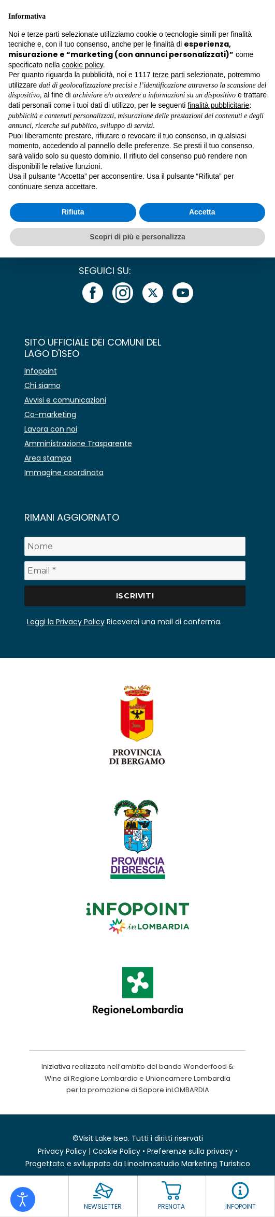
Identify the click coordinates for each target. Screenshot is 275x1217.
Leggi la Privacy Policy (66, 622)
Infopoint (40, 371)
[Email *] (135, 570)
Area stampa (47, 458)
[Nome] (135, 546)
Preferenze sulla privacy (190, 1151)
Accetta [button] (202, 212)
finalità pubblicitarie (218, 105)
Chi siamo (42, 385)
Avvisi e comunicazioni (65, 400)
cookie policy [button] (82, 65)
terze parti (169, 74)
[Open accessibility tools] (22, 1199)
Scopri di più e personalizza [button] (137, 237)
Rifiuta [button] (73, 212)
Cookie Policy (116, 1151)
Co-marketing (50, 414)
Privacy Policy (62, 1151)
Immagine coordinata (64, 472)
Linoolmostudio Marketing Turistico (187, 1163)
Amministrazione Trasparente (78, 443)
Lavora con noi (50, 429)
